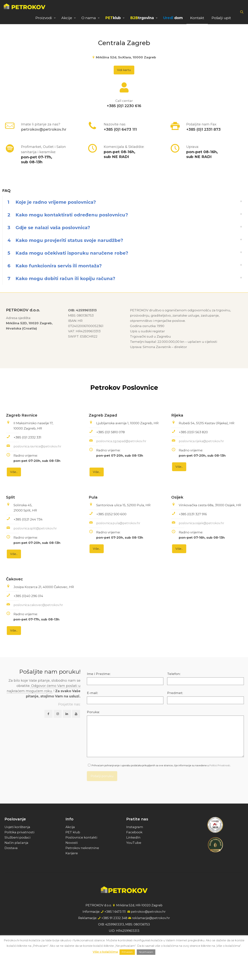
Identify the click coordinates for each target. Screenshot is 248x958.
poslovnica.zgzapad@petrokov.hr (121, 441)
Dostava (11, 848)
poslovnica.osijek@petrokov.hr (201, 523)
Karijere (71, 853)
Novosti (71, 843)
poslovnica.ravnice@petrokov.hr (37, 446)
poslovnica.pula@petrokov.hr (118, 523)
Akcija (70, 827)
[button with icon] (48, 714)
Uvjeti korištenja (17, 827)
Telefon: (173, 674)
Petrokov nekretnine (82, 848)
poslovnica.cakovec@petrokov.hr (38, 605)
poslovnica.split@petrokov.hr (35, 528)
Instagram (134, 827)
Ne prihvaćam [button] (146, 952)
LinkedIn (133, 837)
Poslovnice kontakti (81, 837)
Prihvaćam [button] (127, 952)
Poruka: (93, 712)
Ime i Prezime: (98, 674)
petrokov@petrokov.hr (43, 129)
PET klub (72, 832)
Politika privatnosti (19, 832)
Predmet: (175, 693)
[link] (124, 202)
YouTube (133, 843)
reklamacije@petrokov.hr (151, 918)
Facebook (134, 832)
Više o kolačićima (105, 952)
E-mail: (92, 693)
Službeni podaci (17, 837)
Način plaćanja (16, 843)
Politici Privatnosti (219, 765)
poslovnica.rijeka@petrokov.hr (201, 441)
